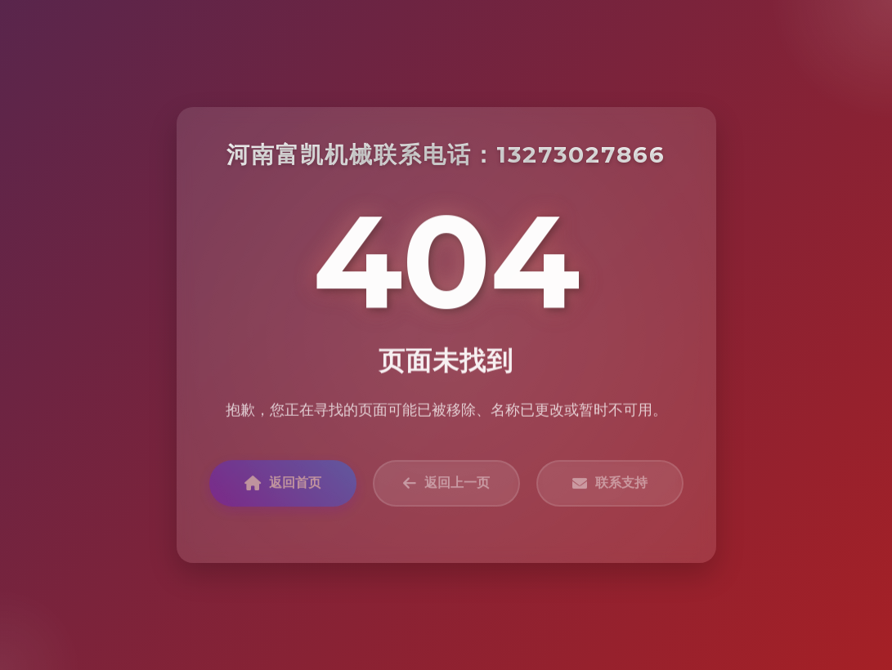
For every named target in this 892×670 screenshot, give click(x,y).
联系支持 (610, 486)
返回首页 (282, 486)
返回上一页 (446, 486)
